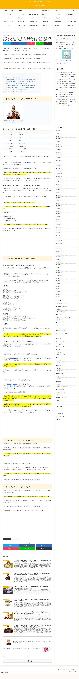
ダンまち (59, 338)
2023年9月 (59, 213)
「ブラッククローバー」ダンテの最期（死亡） (14, 89)
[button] (76, 63)
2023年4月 (59, 227)
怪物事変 (59, 378)
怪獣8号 (59, 381)
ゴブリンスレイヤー (62, 325)
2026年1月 (59, 138)
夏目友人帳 (60, 370)
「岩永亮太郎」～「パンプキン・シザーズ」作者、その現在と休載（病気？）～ (66, 80)
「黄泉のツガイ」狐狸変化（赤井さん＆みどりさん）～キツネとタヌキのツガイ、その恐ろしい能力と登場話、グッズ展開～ (66, 86)
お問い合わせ (74, 675)
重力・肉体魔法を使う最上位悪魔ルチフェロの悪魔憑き (20, 85)
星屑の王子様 (60, 389)
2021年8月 (59, 281)
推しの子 (59, 384)
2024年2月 (59, 200)
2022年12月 (59, 238)
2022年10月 (59, 243)
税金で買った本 (61, 392)
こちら (69, 60)
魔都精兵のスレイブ (62, 397)
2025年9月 (59, 149)
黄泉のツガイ (60, 400)
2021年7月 (59, 283)
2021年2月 (59, 297)
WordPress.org (60, 419)
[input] (66, 63)
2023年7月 (59, 219)
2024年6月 (59, 189)
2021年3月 (59, 294)
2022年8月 (59, 248)
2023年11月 (59, 208)
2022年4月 (59, 259)
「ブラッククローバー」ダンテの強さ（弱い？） (15, 83)
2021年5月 (59, 289)
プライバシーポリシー (59, 675)
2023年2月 (59, 232)
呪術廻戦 (59, 368)
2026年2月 (59, 136)
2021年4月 (59, 291)
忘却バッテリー (61, 376)
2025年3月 (59, 165)
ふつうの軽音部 (61, 311)
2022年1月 (59, 267)
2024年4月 (59, 195)
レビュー (59, 357)
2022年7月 (59, 251)
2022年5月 (59, 256)
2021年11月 (59, 272)
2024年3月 (59, 197)
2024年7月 (59, 187)
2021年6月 (59, 286)
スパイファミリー (61, 336)
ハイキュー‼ (60, 349)
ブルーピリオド (61, 354)
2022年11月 (59, 240)
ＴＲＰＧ (59, 403)
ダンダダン (60, 344)
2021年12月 (59, 270)
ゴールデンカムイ (61, 328)
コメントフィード (61, 416)
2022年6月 (59, 254)
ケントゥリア (60, 322)
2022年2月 (59, 264)
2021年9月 (59, 278)
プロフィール (68, 675)
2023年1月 (59, 235)
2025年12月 (59, 141)
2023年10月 (59, 211)
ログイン (59, 410)
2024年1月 (59, 203)
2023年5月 (59, 224)
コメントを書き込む (27, 666)
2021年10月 (59, 275)
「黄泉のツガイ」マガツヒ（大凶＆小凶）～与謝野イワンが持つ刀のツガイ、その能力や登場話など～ (66, 101)
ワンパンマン (60, 360)
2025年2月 (59, 168)
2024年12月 (59, 173)
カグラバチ (60, 320)
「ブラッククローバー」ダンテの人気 (12, 91)
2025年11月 (59, 144)
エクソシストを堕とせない (63, 317)
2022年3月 (59, 262)
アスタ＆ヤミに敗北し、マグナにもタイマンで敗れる (20, 87)
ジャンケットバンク (62, 333)
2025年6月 (59, 157)
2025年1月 (59, 171)
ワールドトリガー (61, 362)
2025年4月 (59, 163)
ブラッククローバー (62, 352)
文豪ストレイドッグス (62, 386)
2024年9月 (59, 181)
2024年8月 (59, 184)
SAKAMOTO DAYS (62, 303)
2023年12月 (59, 205)
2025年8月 (59, 152)
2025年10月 (59, 147)
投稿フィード (60, 413)
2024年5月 (59, 192)
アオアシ (59, 314)
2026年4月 (59, 130)
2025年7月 (59, 155)
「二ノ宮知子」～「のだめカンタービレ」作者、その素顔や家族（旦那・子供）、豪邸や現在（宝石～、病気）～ (65, 94)
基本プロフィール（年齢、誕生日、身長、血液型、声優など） (22, 79)
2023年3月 (59, 230)
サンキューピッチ (61, 330)
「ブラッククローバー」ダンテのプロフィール (14, 77)
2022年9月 (59, 246)
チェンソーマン (61, 346)
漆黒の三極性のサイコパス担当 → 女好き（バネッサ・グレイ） (23, 81)
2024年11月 (59, 176)
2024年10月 (59, 179)
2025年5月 (59, 160)
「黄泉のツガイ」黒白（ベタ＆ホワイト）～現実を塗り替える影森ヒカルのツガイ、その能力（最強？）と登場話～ (66, 74)
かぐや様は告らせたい (62, 306)
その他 (58, 309)
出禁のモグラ (60, 365)
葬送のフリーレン (61, 395)
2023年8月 (59, 216)
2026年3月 (59, 133)
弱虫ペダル (60, 373)
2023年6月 (59, 222)
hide (23, 74)
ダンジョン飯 (60, 341)
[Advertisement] (27, 242)
